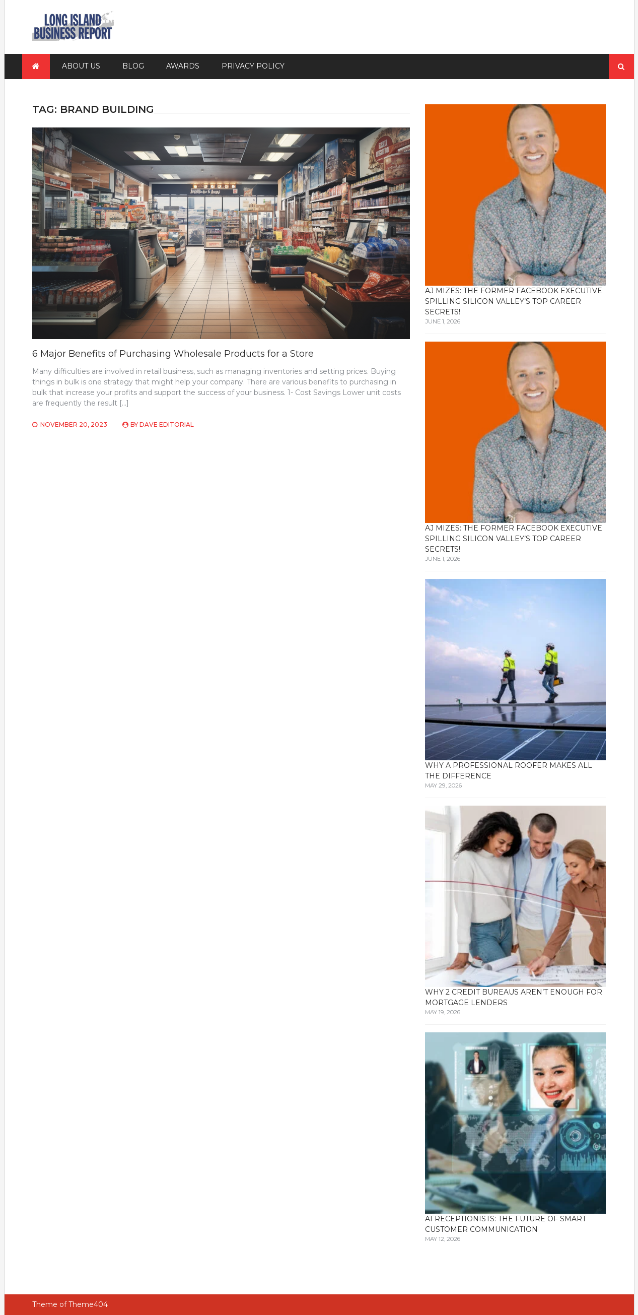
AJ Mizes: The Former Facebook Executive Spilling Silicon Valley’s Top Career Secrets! (513, 301)
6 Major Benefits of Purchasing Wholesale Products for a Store (173, 353)
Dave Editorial (166, 424)
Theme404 (88, 1304)
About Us (81, 66)
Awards (182, 66)
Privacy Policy (253, 66)
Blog (133, 66)
